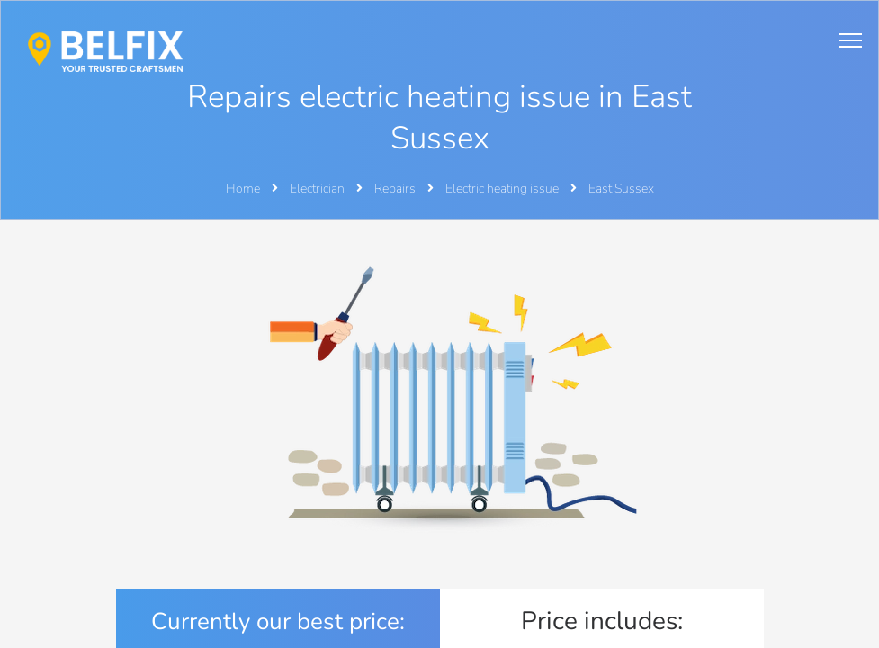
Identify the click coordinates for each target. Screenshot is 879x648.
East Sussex (621, 188)
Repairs (396, 188)
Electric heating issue (503, 188)
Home (243, 188)
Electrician (318, 188)
